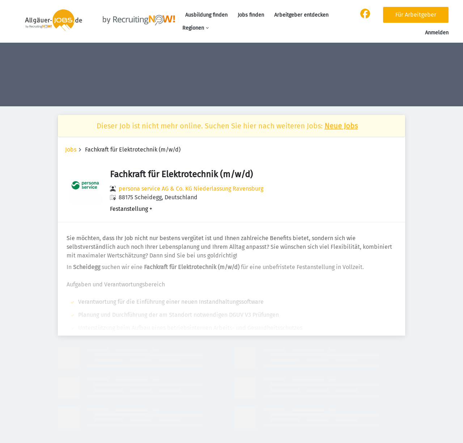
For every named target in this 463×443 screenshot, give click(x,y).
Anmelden (437, 33)
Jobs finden (251, 15)
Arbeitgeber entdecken (301, 15)
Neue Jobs (341, 126)
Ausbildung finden (206, 15)
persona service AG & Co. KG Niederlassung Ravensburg (191, 188)
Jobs (70, 149)
